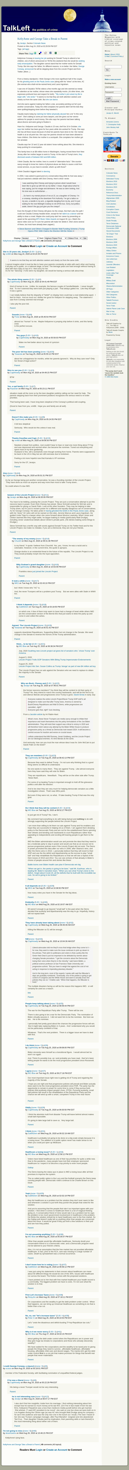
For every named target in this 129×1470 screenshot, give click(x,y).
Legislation (110, 270)
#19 (49, 625)
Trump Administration (114, 195)
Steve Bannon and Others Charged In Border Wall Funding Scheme (48, 229)
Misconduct (110, 283)
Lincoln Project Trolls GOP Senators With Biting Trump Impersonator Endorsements (55, 660)
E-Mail (107, 56)
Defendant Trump (112, 179)
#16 (56, 564)
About (113, 54)
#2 (39, 279)
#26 (45, 1045)
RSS (118, 54)
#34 (61, 1152)
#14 (47, 539)
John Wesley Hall (112, 127)
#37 (64, 1264)
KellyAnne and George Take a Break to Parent (21, 241)
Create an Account (56, 246)
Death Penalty (111, 221)
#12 (46, 1396)
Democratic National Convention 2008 (113, 227)
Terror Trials (110, 306)
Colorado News (39, 43)
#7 (34, 386)
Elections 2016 (111, 181)
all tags (26, 49)
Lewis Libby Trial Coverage (112, 274)
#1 (40, 252)
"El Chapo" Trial (112, 234)
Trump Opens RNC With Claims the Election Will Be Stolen (56, 230)
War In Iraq (110, 311)
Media (108, 278)
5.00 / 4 (60, 1316)
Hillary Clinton (111, 250)
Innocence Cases (112, 256)
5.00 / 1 (33, 252)
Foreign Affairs (111, 248)
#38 (60, 1295)
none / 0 (23, 314)
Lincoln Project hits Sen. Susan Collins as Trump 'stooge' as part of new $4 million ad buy (57, 666)
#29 (51, 886)
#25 (61, 1003)
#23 (53, 755)
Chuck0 (17, 541)
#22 (57, 683)
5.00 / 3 (41, 438)
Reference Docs (112, 193)
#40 (34, 1431)
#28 (42, 1107)
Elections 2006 (111, 239)
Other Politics (111, 297)
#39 (66, 1316)
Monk (111, 332)
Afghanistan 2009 (112, 198)
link (29, 993)
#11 (46, 495)
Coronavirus (110, 176)
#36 (61, 1234)
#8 (43, 417)
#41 (59, 1332)
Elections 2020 (111, 245)
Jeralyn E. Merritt (112, 113)
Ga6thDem (23, 607)
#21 (42, 644)
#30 (45, 902)
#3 (32, 370)
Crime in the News (113, 215)
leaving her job (40, 58)
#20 (51, 352)
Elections (109, 237)
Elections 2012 (111, 184)
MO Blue (23, 646)
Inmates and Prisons (113, 253)
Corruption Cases (112, 209)
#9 (30, 314)
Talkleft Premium (112, 300)
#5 (46, 1366)
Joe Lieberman (111, 259)
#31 (42, 1131)
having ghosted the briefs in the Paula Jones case (67, 511)
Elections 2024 (111, 187)
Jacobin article (36, 714)
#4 (18, 473)
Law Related (110, 267)
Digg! (31, 54)
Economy (109, 190)
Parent (13, 308)
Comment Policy (117, 56)
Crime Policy (111, 218)
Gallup (30, 1167)
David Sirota (79, 695)
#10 (36, 335)
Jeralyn (23, 43)
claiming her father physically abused (51, 114)
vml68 (8, 254)
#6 (35, 1380)
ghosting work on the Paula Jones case (38, 82)
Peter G (31, 1318)
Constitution (110, 207)
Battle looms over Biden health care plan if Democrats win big (54, 864)
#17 (36, 581)
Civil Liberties (111, 204)
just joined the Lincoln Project (45, 571)
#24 (68, 808)
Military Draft (111, 280)
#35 (41, 1193)
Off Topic (109, 289)
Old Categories (111, 294)
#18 (44, 604)
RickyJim (32, 1297)
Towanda (18, 354)
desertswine (11, 1433)
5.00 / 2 (47, 755)
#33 (40, 939)
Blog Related (111, 201)
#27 (43, 1071)
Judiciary (109, 262)
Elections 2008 (111, 242)
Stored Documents (113, 231)
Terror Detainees (112, 223)
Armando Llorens (112, 122)
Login (39, 246)
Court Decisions (112, 212)
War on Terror (111, 314)
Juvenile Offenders (113, 264)
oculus (8, 1368)
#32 (71, 923)
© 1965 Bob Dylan (111, 377)
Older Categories (112, 292)
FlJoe (16, 317)
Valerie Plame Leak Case (115, 308)
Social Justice (111, 303)
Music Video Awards (46, 219)
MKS (16, 583)
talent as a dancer (69, 214)
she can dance (52, 100)
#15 (48, 438)
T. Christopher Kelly (113, 124)
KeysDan (14, 388)
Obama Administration (114, 286)
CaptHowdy (15, 282)
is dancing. (46, 171)
